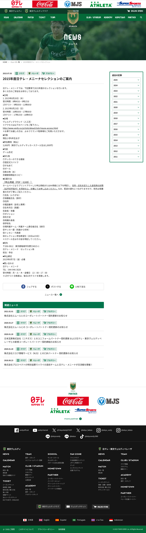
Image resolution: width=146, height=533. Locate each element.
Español (60, 520)
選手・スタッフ (30, 458)
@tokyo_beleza (84, 430)
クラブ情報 (28, 470)
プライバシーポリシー (46, 529)
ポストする (56, 286)
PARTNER (132, 17)
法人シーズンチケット (10, 497)
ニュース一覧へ (52, 294)
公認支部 (28, 480)
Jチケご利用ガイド (76, 463)
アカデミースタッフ (31, 494)
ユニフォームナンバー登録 (33, 460)
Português (78, 520)
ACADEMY (108, 17)
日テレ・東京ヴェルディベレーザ (117, 448)
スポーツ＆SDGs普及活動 (56, 463)
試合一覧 (5, 470)
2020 (116, 107)
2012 (116, 151)
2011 (116, 156)
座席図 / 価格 (7, 487)
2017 (116, 124)
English (44, 520)
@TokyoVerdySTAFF (62, 430)
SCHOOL (52, 454)
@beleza (70, 436)
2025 (116, 80)
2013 (116, 145)
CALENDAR (18, 17)
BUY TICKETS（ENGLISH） (11, 500)
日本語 (28, 520)
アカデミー (50, 73)
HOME (5, 62)
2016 (116, 129)
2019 (116, 113)
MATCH (31, 17)
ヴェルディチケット (78, 506)
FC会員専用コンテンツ (77, 460)
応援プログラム (75, 470)
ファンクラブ (74, 458)
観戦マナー (28, 475)
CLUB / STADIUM (93, 17)
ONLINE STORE (137, 11)
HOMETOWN (120, 17)
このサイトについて (26, 529)
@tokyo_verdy (104, 430)
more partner (71, 419)
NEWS (6, 17)
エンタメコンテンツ (76, 468)
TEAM (53, 17)
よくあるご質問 (9, 529)
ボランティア (29, 477)
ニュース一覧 (15, 62)
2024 (116, 85)
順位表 (5, 473)
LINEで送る (80, 286)
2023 (116, 91)
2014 (116, 140)
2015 (116, 134)
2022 (116, 96)
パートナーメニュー (54, 481)
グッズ (72, 465)
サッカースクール (53, 458)
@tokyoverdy (53, 436)
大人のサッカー (53, 460)
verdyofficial (21, 430)
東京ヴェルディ (15, 11)
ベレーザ (35, 73)
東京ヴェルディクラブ (38, 11)
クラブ (21, 73)
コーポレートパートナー (55, 478)
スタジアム (28, 472)
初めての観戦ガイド (9, 475)
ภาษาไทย (97, 520)
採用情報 (61, 529)
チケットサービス (104, 490)
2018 (116, 118)
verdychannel (40, 430)
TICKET (42, 17)
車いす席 (5, 492)
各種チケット (7, 495)
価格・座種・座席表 (104, 485)
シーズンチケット (8, 485)
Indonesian (116, 520)
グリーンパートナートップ (56, 483)
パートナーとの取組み (55, 489)
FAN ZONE (75, 454)
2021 (116, 102)
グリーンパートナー (54, 486)
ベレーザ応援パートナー (128, 499)
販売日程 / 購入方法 (9, 490)
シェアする (32, 286)
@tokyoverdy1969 (89, 436)
